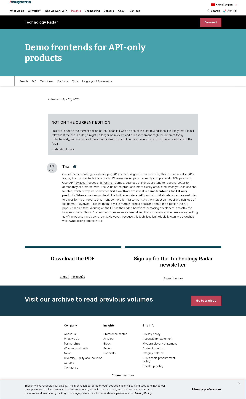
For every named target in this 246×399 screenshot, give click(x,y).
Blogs (107, 348)
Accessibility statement (157, 343)
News (68, 358)
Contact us (71, 372)
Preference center (115, 339)
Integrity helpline (153, 358)
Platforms (62, 85)
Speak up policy (153, 371)
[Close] (239, 383)
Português (78, 281)
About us (70, 339)
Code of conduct (154, 353)
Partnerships (72, 348)
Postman (108, 187)
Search (215, 12)
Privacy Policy (143, 393)
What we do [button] (16, 12)
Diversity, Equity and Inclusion (83, 363)
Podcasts (109, 358)
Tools (75, 85)
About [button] (122, 12)
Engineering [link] (92, 12)
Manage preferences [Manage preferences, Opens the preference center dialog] (206, 389)
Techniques (46, 85)
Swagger (81, 187)
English (64, 281)
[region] (123, 389)
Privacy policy (151, 339)
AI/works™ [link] (34, 12)
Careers (69, 367)
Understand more (63, 154)
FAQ (34, 85)
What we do (71, 343)
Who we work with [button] (56, 12)
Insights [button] (76, 12)
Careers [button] (109, 12)
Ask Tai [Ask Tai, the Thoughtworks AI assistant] (232, 12)
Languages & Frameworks (97, 85)
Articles (108, 343)
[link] (209, 26)
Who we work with (76, 353)
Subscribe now (173, 283)
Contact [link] (134, 12)
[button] (74, 171)
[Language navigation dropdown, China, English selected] (219, 4)
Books (107, 353)
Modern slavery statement (160, 348)
